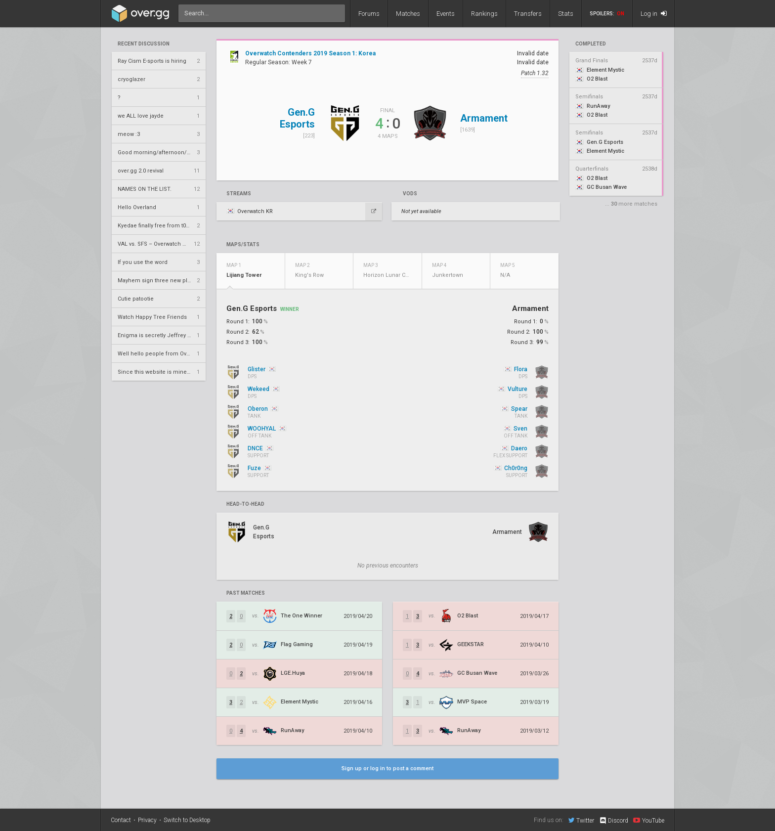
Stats (565, 13)
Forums (369, 13)
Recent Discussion (144, 44)
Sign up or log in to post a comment (387, 768)
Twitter (581, 820)
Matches (408, 13)
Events (445, 13)
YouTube (648, 820)
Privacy (147, 820)
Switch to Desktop (187, 820)
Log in (654, 13)
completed (590, 44)
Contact (121, 820)
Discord (613, 821)
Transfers (528, 13)
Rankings (484, 13)
